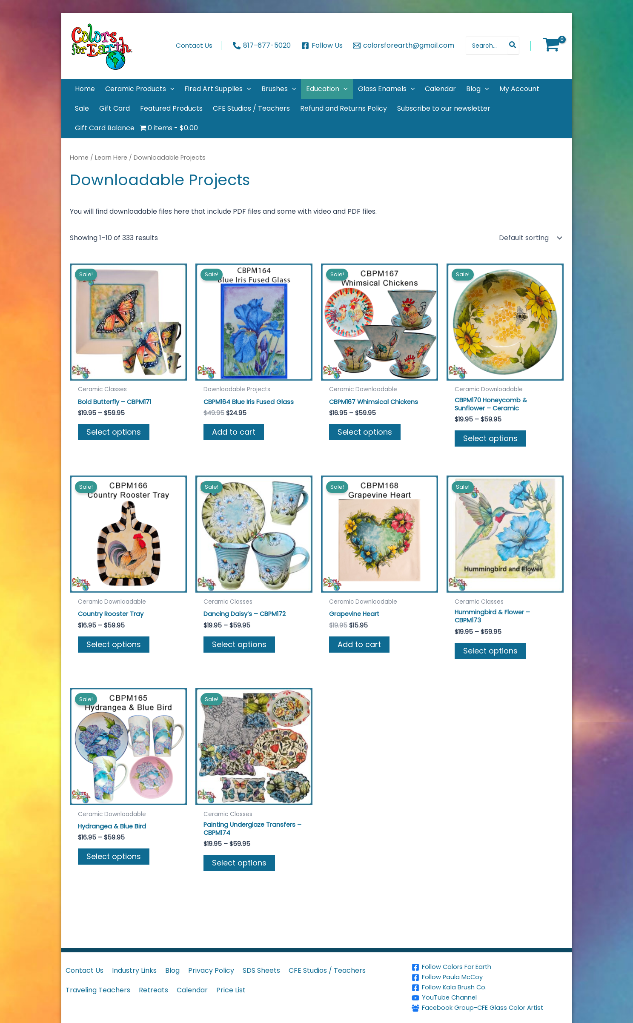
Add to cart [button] (233, 432)
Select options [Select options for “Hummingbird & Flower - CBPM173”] (490, 654)
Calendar (192, 990)
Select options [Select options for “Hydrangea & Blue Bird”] (113, 861)
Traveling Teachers (98, 990)
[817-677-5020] (261, 45)
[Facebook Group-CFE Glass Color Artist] (490, 1008)
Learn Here (111, 157)
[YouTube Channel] (490, 998)
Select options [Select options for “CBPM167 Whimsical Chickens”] (365, 432)
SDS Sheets (261, 970)
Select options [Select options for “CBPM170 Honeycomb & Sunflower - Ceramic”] (490, 440)
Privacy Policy (211, 970)
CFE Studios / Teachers (327, 970)
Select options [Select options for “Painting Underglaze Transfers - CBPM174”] (239, 868)
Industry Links (134, 970)
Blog (172, 970)
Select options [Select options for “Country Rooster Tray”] (113, 647)
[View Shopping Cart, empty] (551, 45)
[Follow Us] (321, 45)
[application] (170, 89)
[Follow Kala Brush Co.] (490, 987)
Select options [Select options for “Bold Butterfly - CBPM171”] (113, 432)
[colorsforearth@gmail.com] (403, 45)
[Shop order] (530, 237)
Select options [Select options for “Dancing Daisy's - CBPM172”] (239, 647)
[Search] (512, 45)
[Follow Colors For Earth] (490, 967)
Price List (231, 990)
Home (79, 157)
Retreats (153, 990)
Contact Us (84, 970)
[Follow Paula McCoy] (490, 977)
